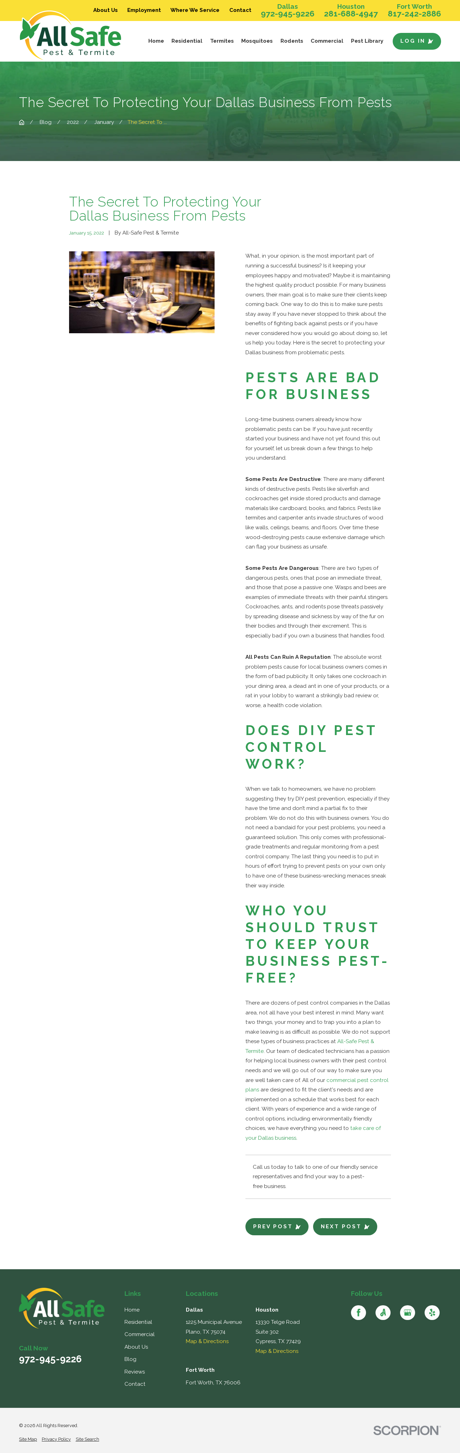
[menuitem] (28, 1439)
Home (132, 1310)
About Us (136, 1347)
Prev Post (277, 1226)
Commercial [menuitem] (327, 41)
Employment (144, 10)
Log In (416, 41)
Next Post (345, 1226)
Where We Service (194, 10)
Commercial (139, 1334)
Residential (138, 1322)
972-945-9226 (287, 14)
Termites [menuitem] (222, 41)
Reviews (134, 1372)
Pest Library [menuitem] (367, 41)
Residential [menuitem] (186, 41)
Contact (240, 10)
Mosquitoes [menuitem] (257, 41)
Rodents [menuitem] (291, 41)
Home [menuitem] (156, 41)
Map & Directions (207, 1341)
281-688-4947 (351, 14)
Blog (130, 1359)
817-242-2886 (414, 14)
